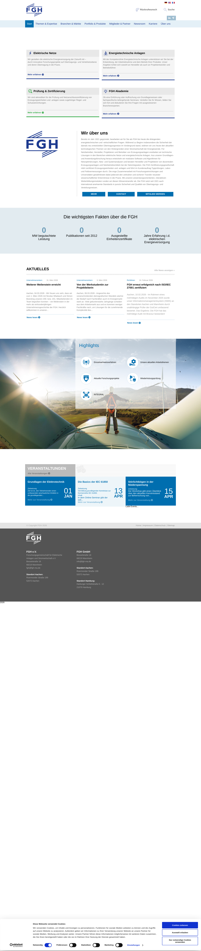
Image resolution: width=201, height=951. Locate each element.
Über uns (165, 24)
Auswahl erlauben (180, 496)
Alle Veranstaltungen (39, 475)
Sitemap (171, 527)
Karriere (153, 24)
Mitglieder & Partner (119, 24)
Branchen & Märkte (71, 24)
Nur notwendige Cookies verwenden (180, 505)
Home (138, 527)
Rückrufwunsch (147, 9)
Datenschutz (160, 527)
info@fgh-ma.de (84, 563)
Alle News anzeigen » (164, 272)
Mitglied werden (155, 195)
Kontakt (121, 195)
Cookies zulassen (180, 489)
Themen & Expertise (46, 24)
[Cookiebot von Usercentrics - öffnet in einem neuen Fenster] (16, 509)
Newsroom (139, 24)
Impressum (148, 527)
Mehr (94, 195)
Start (29, 24)
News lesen (33, 319)
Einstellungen (133, 509)
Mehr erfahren (36, 76)
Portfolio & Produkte (95, 24)
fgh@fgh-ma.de (33, 569)
